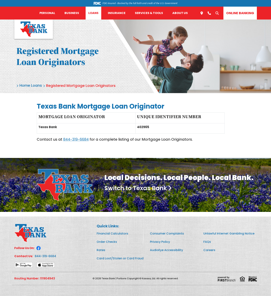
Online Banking (240, 13)
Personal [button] (47, 13)
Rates (101, 250)
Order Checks (107, 241)
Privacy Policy (160, 241)
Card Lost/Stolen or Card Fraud (120, 258)
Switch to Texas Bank (136, 188)
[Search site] (217, 13)
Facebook (38, 248)
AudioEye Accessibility (166, 250)
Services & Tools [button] (149, 13)
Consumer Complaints (167, 233)
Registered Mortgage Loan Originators (81, 85)
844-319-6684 (76, 139)
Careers (209, 250)
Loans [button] (93, 13)
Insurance (116, 13)
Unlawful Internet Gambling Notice (228, 233)
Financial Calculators (112, 233)
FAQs (207, 241)
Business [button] (71, 13)
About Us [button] (180, 13)
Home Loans (30, 85)
